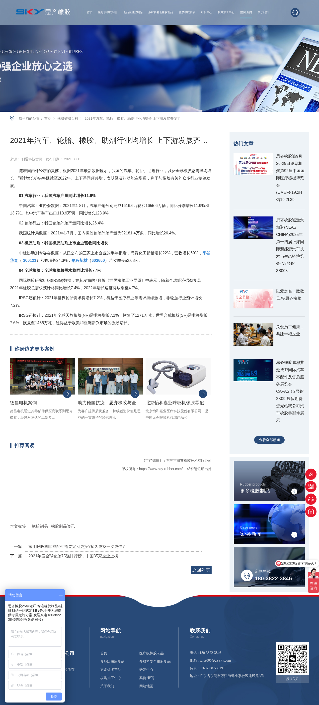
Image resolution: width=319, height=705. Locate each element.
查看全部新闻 (269, 440)
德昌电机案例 (23, 403)
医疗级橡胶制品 (107, 12)
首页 (89, 12)
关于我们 (263, 12)
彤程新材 (79, 260)
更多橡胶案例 (187, 12)
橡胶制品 (40, 526)
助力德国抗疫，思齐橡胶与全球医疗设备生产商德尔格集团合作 (110, 403)
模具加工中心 (226, 12)
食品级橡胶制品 (133, 12)
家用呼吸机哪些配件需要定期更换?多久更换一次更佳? (76, 546)
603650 (98, 260)
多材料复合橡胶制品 (160, 12)
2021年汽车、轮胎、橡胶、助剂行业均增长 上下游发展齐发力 (132, 118)
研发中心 (206, 12)
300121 (29, 260)
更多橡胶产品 (110, 670)
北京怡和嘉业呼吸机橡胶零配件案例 (178, 403)
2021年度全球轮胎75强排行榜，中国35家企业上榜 (73, 556)
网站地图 (146, 686)
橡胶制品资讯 (63, 526)
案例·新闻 (246, 12)
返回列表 (201, 570)
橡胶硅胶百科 (68, 118)
